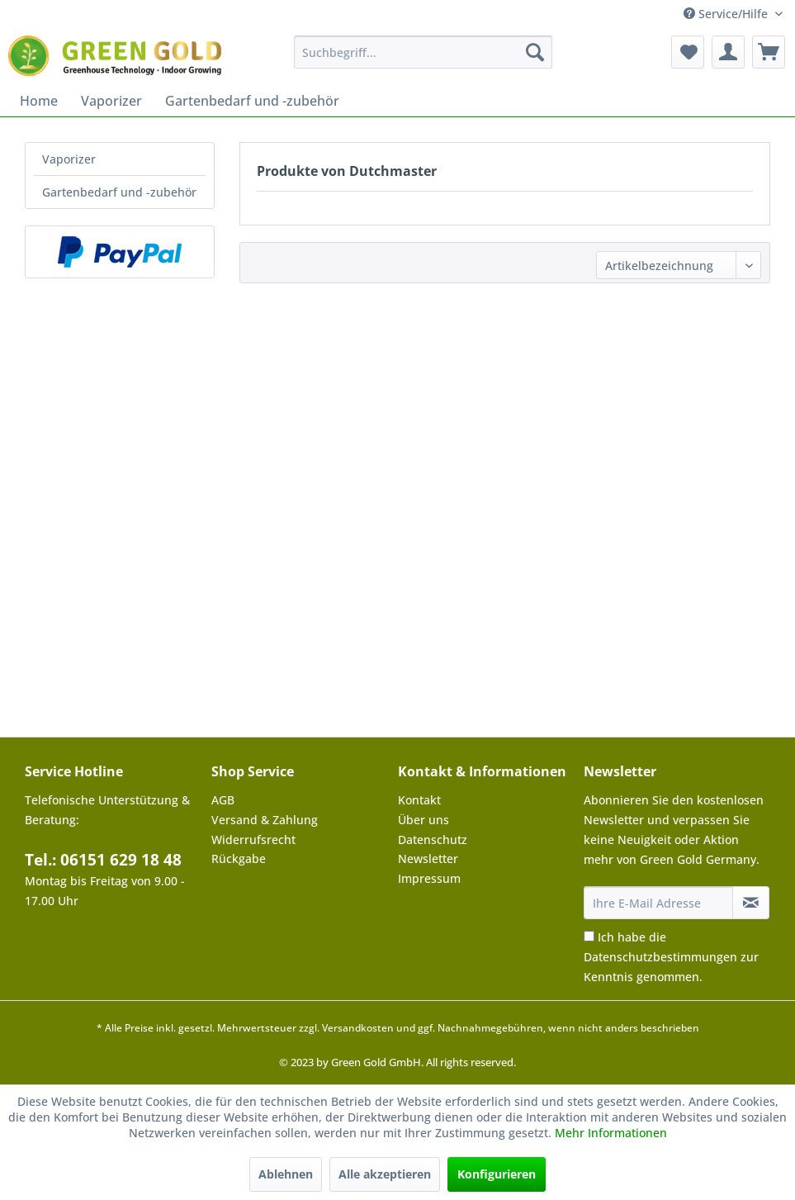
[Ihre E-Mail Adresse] (658, 902)
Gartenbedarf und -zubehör (119, 192)
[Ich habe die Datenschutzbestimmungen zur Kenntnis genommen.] (589, 936)
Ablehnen (285, 1174)
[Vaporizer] (111, 100)
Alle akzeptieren (384, 1174)
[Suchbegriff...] (423, 52)
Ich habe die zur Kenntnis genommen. (671, 956)
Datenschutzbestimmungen (660, 957)
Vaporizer (69, 159)
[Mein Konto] (728, 52)
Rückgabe (238, 858)
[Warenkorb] (768, 52)
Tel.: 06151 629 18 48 (103, 859)
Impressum (429, 878)
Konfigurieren (496, 1174)
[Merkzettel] (687, 52)
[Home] (38, 100)
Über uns (423, 820)
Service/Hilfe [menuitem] (727, 13)
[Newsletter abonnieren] (750, 902)
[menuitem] (423, 52)
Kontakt (419, 800)
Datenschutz (432, 839)
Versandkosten (358, 1028)
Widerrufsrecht (253, 839)
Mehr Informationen (611, 1133)
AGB (222, 800)
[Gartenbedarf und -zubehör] (252, 100)
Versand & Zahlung (264, 820)
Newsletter (428, 858)
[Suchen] (535, 52)
